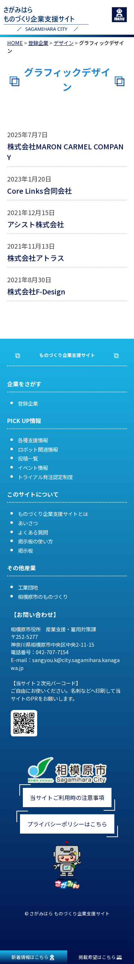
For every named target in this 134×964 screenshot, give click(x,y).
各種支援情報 (33, 440)
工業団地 (28, 587)
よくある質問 (33, 532)
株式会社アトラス (35, 258)
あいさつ (28, 523)
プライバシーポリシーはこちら (67, 824)
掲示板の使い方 (35, 541)
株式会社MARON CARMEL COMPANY (65, 151)
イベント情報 (33, 467)
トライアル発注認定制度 (45, 477)
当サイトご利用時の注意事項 (67, 797)
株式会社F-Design (36, 291)
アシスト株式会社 (35, 224)
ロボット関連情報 (38, 449)
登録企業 (38, 42)
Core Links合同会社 (39, 190)
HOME (15, 42)
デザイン (64, 42)
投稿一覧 (28, 458)
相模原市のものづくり (43, 596)
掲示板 (25, 550)
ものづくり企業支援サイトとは (53, 513)
